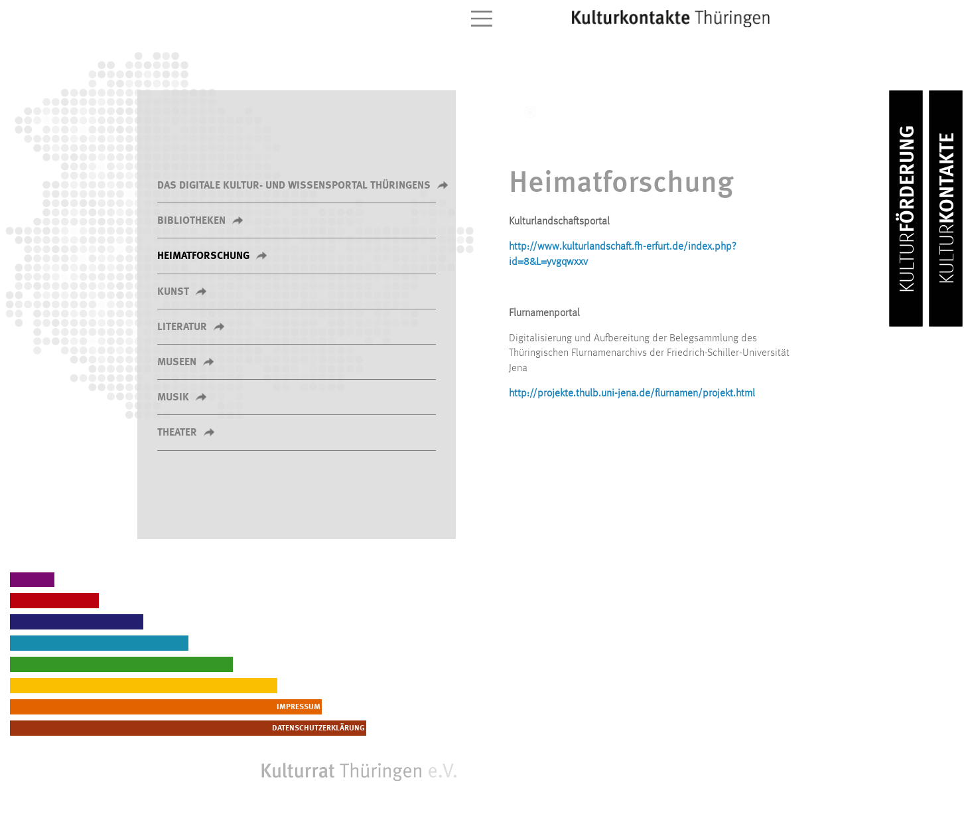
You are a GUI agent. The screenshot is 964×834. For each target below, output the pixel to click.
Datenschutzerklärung (408, 728)
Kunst (173, 292)
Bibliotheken (191, 221)
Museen (176, 362)
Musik (173, 397)
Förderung (908, 209)
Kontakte (948, 208)
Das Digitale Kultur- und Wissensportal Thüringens (294, 186)
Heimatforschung (203, 256)
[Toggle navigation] (481, 18)
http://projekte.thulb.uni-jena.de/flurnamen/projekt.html (632, 393)
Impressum (432, 707)
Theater (177, 433)
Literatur (182, 327)
